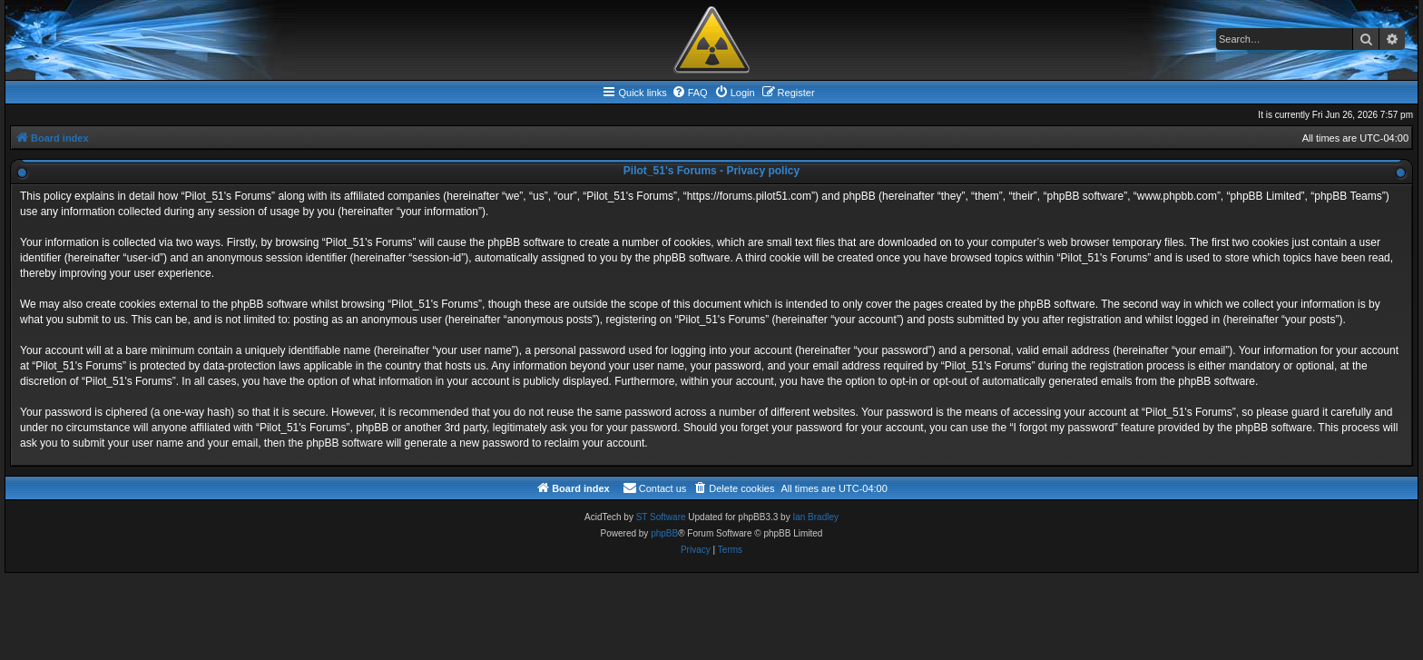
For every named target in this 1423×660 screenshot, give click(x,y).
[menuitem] (690, 92)
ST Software (661, 517)
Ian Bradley (815, 517)
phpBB (664, 533)
